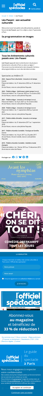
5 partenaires (16, 379)
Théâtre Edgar (11, 91)
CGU (37, 339)
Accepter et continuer (21, 387)
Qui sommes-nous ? (8, 337)
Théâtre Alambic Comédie (15, 131)
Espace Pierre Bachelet (14, 79)
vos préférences (14, 381)
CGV (32, 339)
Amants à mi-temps (30, 79)
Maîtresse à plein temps (25, 91)
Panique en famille (32, 131)
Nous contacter (22, 337)
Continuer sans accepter (22, 392)
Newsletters (25, 339)
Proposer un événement (11, 339)
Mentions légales (7, 341)
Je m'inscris (21, 284)
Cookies (17, 341)
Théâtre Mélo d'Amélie (14, 118)
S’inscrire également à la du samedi (22, 279)
